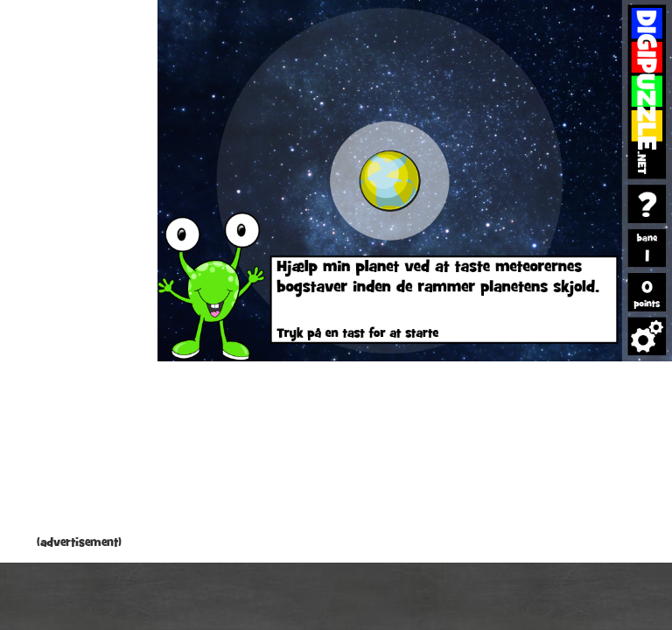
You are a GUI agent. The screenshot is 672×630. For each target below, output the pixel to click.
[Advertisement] (79, 271)
